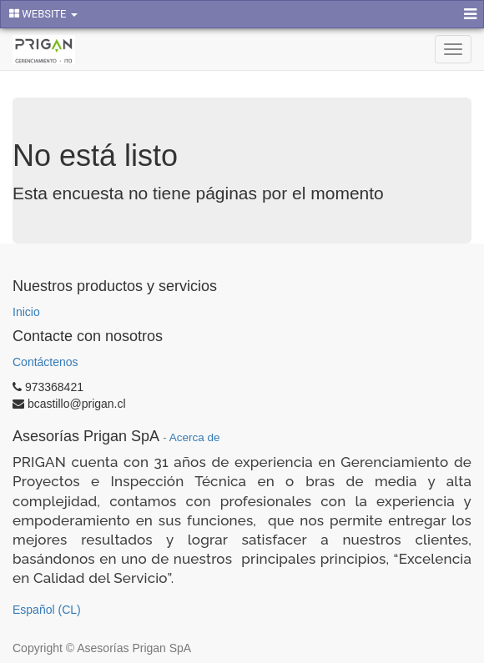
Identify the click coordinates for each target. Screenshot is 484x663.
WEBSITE (43, 14)
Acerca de (194, 437)
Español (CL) (47, 609)
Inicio (26, 312)
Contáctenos (45, 362)
